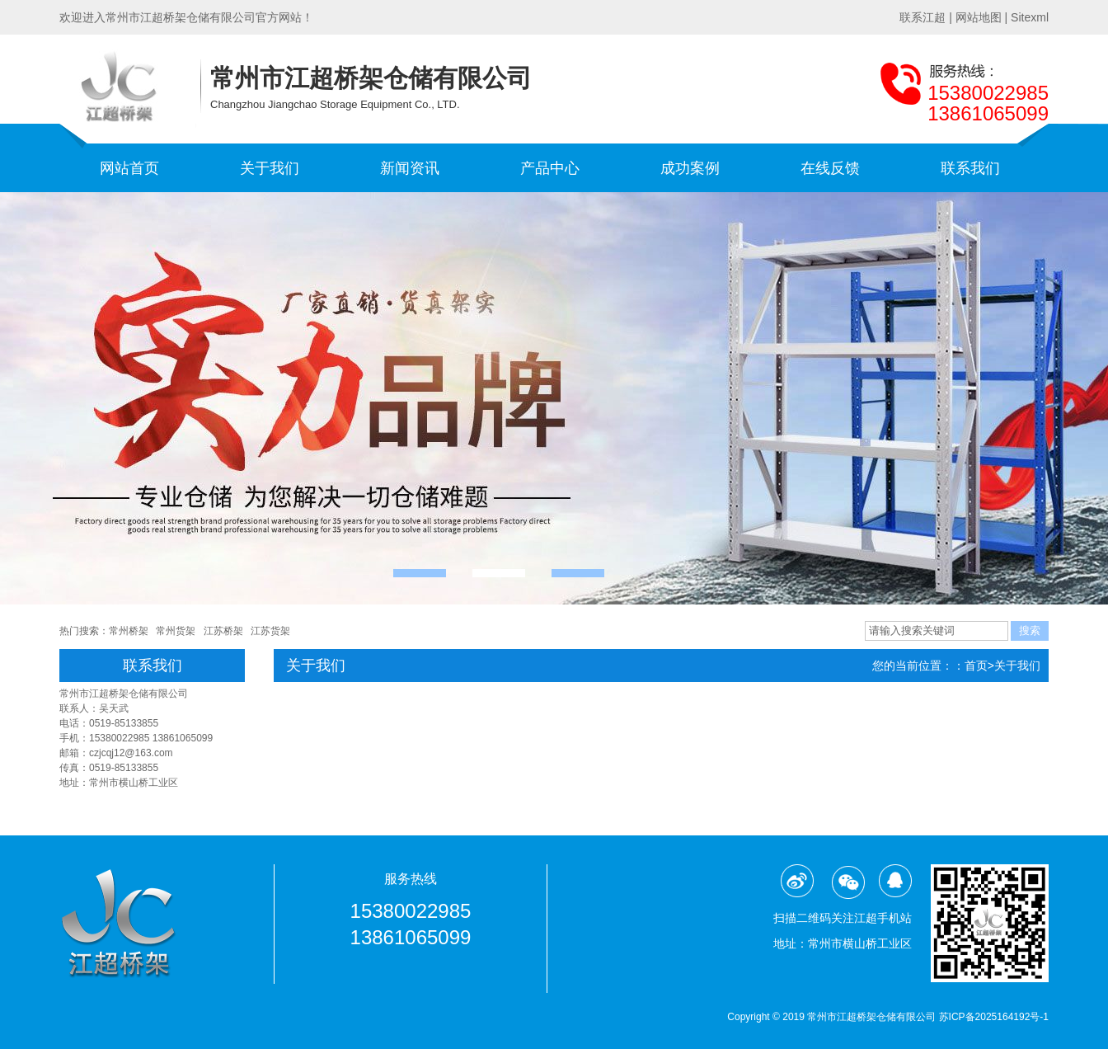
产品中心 (550, 168)
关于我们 (269, 168)
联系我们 (970, 168)
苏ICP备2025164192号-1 (994, 1017)
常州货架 (175, 631)
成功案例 (690, 168)
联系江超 (922, 17)
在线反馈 (830, 168)
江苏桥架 (223, 631)
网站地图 (978, 17)
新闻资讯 (409, 168)
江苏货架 (270, 631)
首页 (976, 665)
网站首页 (129, 168)
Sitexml (1030, 17)
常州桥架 (128, 631)
